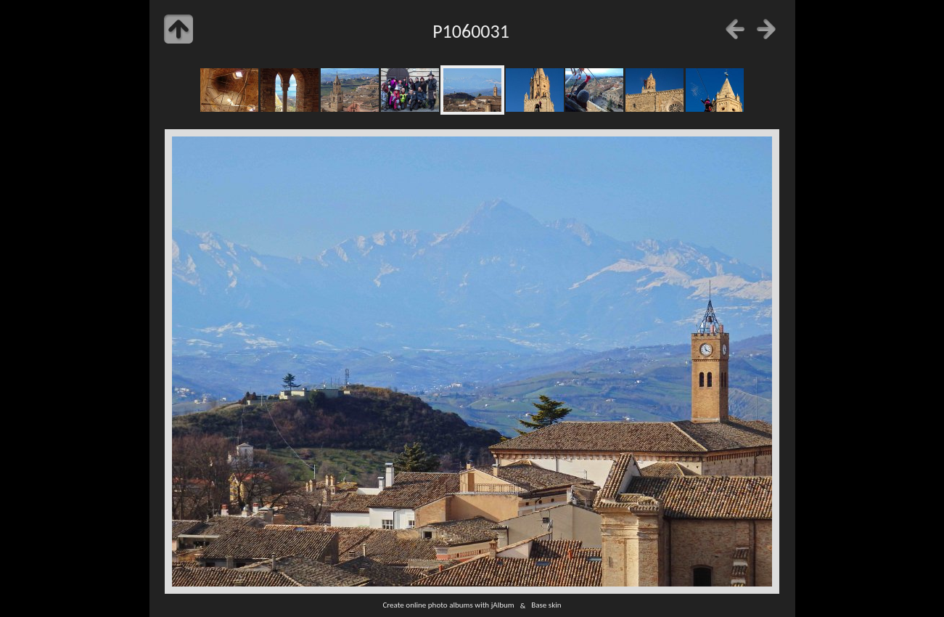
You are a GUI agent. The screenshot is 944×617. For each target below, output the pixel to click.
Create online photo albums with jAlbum (448, 605)
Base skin (546, 605)
